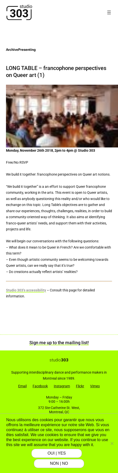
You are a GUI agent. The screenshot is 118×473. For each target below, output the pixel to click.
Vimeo (95, 386)
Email (22, 386)
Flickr (80, 386)
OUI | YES (57, 453)
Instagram (62, 386)
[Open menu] (109, 12)
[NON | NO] (111, 443)
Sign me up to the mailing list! (59, 342)
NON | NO (59, 463)
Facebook (40, 386)
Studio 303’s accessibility (26, 290)
